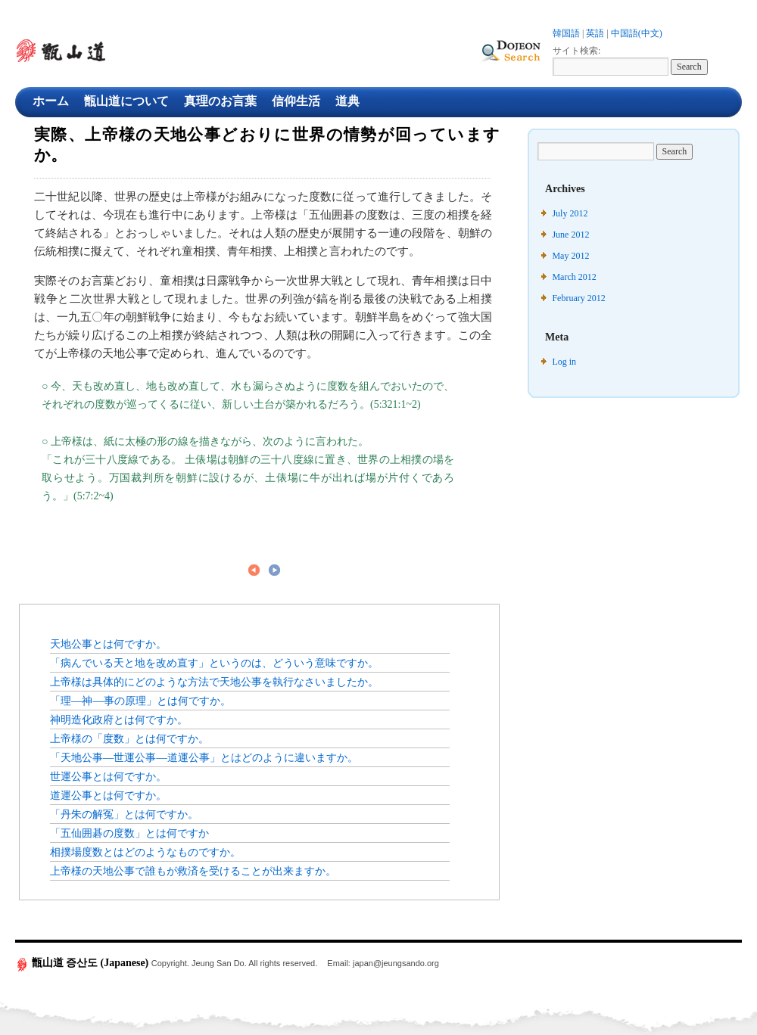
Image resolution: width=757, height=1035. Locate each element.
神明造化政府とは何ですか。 (119, 719)
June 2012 (570, 234)
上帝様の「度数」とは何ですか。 (129, 738)
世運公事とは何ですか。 (108, 776)
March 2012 (574, 277)
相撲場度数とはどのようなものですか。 (145, 852)
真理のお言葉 (220, 101)
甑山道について (126, 101)
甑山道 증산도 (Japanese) (83, 962)
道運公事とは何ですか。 (108, 795)
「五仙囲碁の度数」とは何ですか (129, 833)
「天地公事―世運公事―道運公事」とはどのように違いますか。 (204, 757)
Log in (564, 361)
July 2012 (569, 213)
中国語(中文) (636, 33)
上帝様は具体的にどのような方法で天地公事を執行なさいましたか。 (214, 682)
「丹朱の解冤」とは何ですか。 (124, 814)
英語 (595, 33)
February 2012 (578, 298)
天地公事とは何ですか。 (108, 644)
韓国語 (566, 33)
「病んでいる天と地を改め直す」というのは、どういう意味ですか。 (214, 663)
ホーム (51, 101)
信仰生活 (296, 101)
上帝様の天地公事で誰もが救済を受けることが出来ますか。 (193, 871)
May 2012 (570, 255)
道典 (347, 101)
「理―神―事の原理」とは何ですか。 (140, 701)
